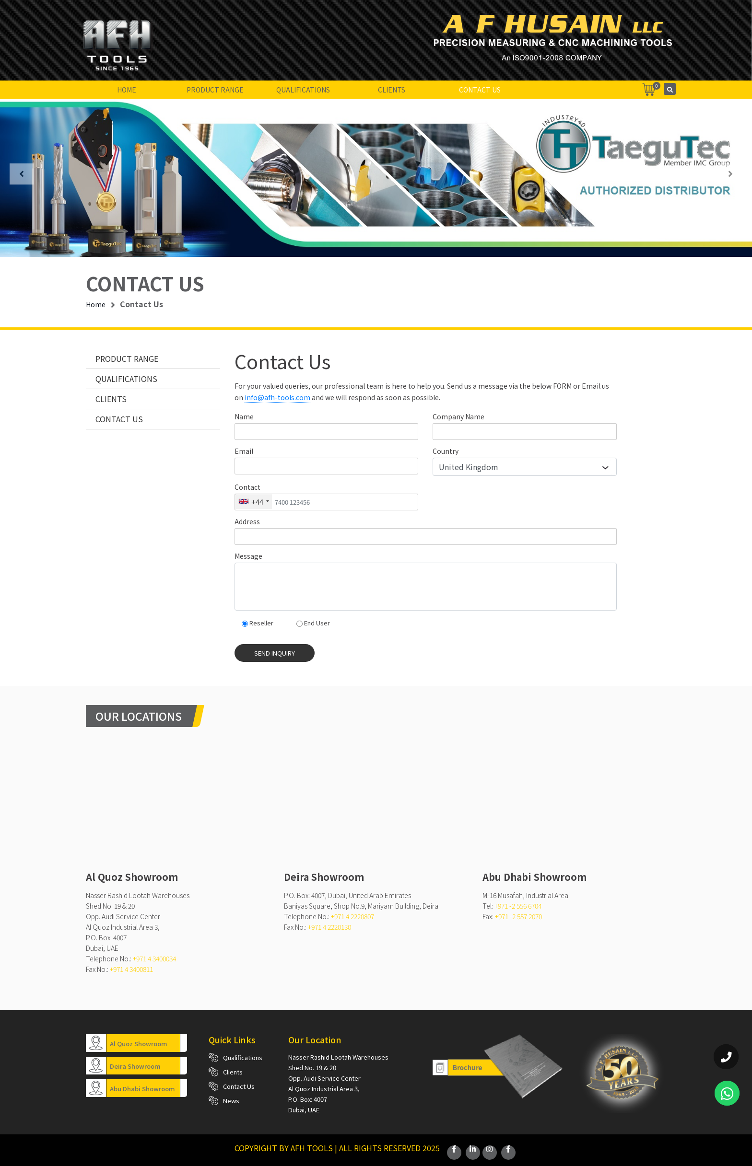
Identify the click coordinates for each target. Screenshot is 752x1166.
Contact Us (480, 89)
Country (445, 451)
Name (244, 416)
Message (248, 556)
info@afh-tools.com (277, 397)
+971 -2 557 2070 (518, 916)
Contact (247, 487)
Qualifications (303, 89)
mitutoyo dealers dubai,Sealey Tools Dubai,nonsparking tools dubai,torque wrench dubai (178, 811)
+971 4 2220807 (352, 916)
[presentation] (22, 174)
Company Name (458, 416)
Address (247, 521)
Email (244, 451)
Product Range (215, 89)
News (231, 1100)
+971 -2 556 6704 (517, 906)
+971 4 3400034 (154, 958)
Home (126, 89)
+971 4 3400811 (131, 969)
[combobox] (253, 501)
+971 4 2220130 (329, 927)
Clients (391, 89)
